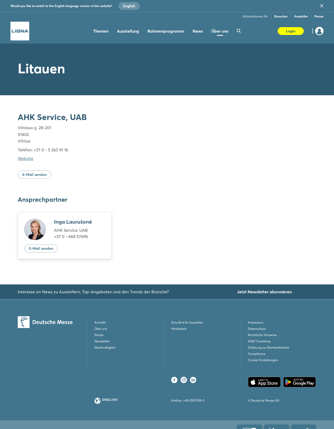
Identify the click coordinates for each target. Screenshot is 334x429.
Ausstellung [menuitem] (128, 31)
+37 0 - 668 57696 (71, 236)
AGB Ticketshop (259, 341)
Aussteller (301, 16)
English (129, 6)
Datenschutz (257, 329)
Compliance (256, 354)
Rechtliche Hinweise (262, 335)
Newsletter (102, 341)
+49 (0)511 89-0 (193, 400)
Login (290, 31)
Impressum (256, 322)
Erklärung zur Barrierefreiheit (268, 347)
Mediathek (179, 329)
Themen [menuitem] (101, 31)
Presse (319, 16)
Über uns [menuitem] (219, 31)
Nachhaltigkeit (104, 347)
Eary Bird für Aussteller (187, 322)
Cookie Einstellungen (263, 360)
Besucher (281, 16)
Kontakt (100, 322)
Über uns (100, 329)
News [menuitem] (198, 31)
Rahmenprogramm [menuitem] (165, 31)
